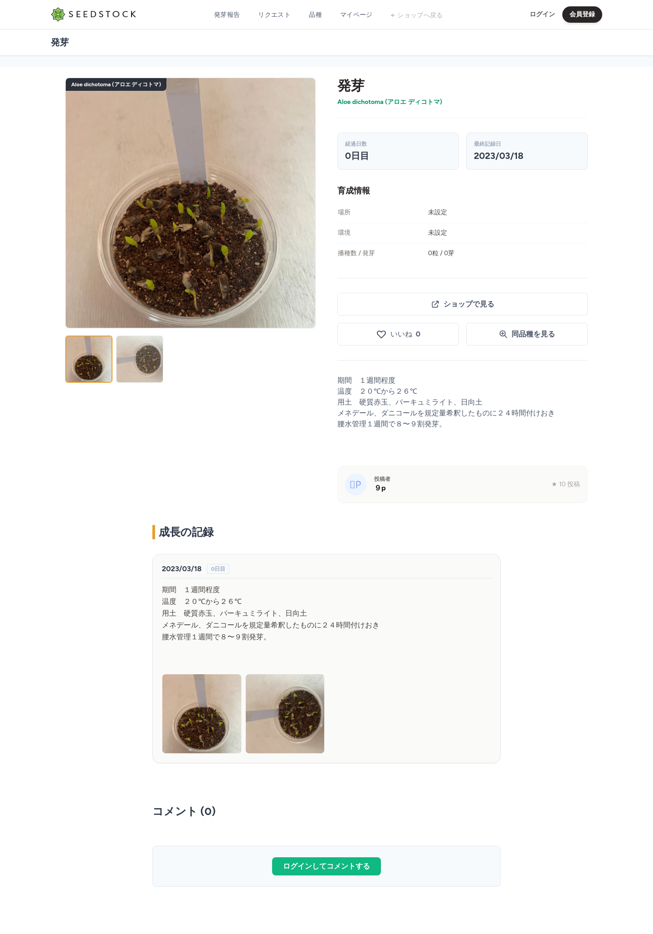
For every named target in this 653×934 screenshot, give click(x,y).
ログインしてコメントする (326, 866)
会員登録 (582, 14)
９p (380, 488)
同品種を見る (527, 334)
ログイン (542, 14)
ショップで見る (462, 304)
